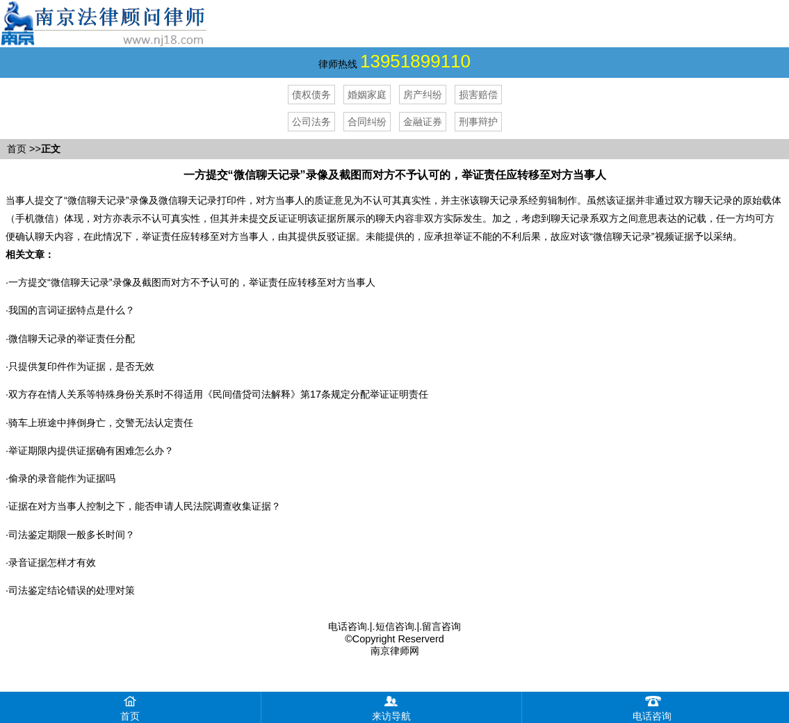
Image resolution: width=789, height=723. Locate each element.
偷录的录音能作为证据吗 (61, 478)
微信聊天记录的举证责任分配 (71, 338)
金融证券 (422, 121)
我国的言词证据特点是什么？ (71, 310)
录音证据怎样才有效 (52, 562)
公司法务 (311, 121)
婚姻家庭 (367, 94)
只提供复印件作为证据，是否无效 (81, 366)
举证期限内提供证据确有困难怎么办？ (91, 450)
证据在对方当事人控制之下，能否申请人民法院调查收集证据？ (144, 506)
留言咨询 (441, 626)
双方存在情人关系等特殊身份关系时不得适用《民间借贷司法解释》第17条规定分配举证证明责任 (218, 394)
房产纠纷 (422, 94)
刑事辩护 (478, 121)
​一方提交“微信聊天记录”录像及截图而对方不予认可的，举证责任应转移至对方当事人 (191, 282)
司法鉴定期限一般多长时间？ (71, 534)
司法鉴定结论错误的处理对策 (71, 590)
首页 (16, 148)
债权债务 (311, 94)
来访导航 (391, 707)
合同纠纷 (367, 121)
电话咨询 (347, 626)
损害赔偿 (478, 94)
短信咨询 (394, 626)
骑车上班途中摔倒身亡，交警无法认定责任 (100, 422)
